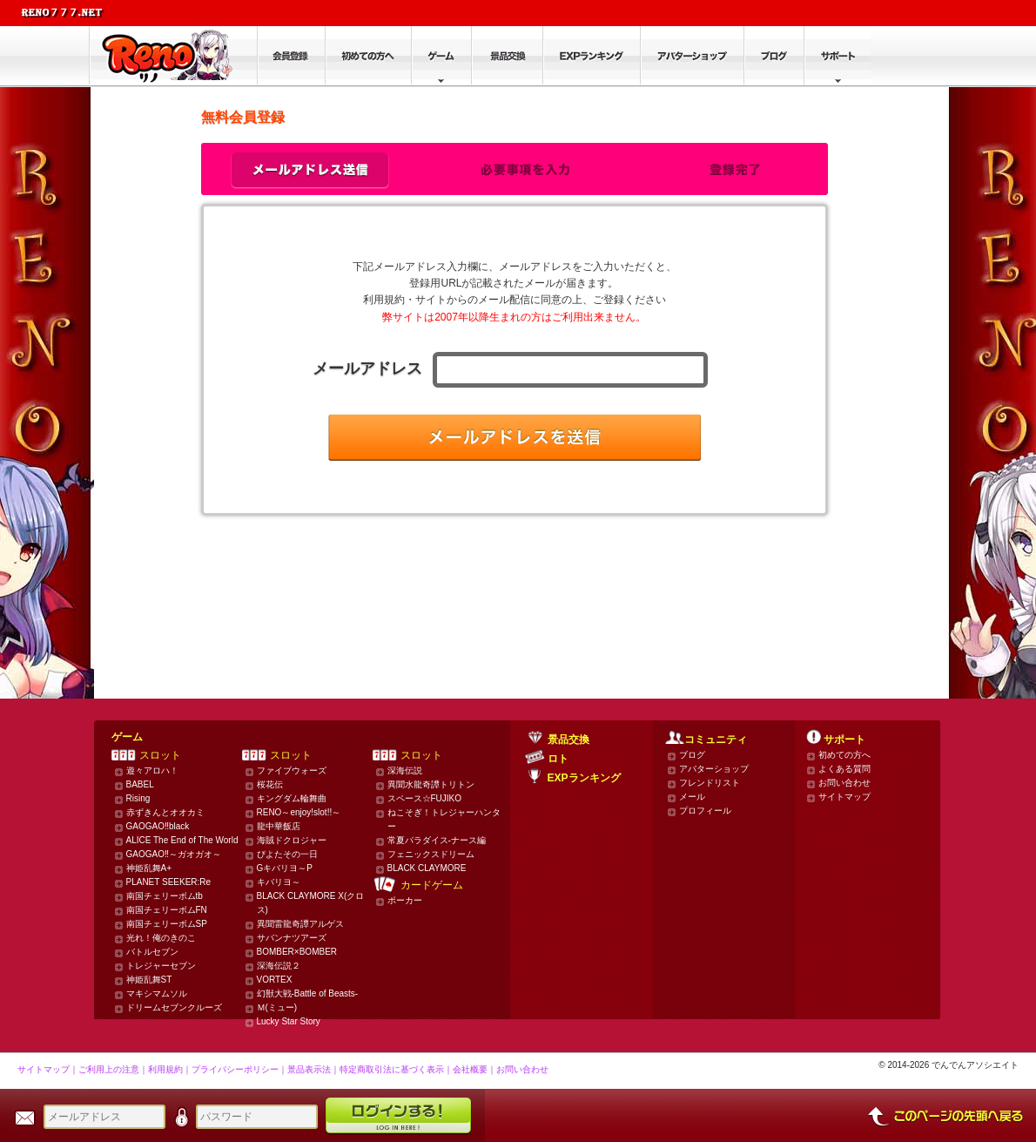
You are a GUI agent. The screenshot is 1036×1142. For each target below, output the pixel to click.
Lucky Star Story (288, 1021)
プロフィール (705, 810)
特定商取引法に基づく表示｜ (396, 1069)
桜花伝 (270, 784)
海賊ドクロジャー (291, 840)
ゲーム (127, 737)
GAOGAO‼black (158, 826)
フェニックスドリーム (430, 854)
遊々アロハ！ (152, 770)
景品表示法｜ (313, 1069)
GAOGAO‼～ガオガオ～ (173, 854)
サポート (844, 739)
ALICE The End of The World (182, 840)
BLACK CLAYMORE (427, 868)
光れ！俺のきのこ (161, 938)
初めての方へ (844, 755)
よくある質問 (844, 769)
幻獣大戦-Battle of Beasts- (308, 993)
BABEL (140, 784)
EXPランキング (584, 778)
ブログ (692, 755)
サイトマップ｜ (47, 1069)
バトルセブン (152, 951)
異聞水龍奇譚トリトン (430, 784)
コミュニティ (715, 739)
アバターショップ (714, 769)
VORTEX (275, 979)
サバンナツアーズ (291, 938)
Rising (138, 798)
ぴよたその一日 (287, 854)
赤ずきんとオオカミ (165, 812)
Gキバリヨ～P (285, 868)
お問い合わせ (844, 782)
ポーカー (404, 900)
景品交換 (568, 739)
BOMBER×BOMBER (297, 951)
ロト (558, 759)
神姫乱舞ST (149, 979)
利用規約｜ (170, 1069)
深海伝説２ (278, 965)
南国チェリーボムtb (164, 896)
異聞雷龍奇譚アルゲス (300, 924)
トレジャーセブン (161, 965)
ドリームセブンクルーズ (174, 1007)
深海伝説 (404, 770)
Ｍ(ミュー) (277, 1007)
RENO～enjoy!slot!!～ (299, 812)
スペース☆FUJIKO (424, 798)
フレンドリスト (709, 782)
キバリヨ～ (278, 882)
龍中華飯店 (278, 826)
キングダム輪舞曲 (291, 798)
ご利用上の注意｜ (113, 1069)
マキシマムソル (156, 993)
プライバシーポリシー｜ (239, 1069)
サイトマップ (844, 796)
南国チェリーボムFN (166, 910)
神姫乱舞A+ (149, 868)
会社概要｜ (474, 1069)
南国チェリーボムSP (166, 924)
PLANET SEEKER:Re (169, 882)
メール (692, 796)
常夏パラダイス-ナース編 (436, 840)
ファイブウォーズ (291, 770)
